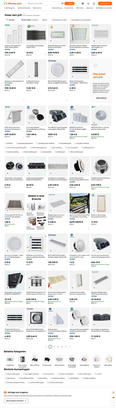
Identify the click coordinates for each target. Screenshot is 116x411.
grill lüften (9, 143)
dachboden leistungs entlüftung (14, 382)
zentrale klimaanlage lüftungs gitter (16, 147)
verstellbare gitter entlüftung (45, 143)
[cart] (88, 4)
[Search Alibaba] (44, 3)
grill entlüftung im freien (26, 378)
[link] (113, 392)
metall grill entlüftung (58, 378)
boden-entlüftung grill (84, 374)
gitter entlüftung (55, 147)
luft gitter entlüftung (88, 378)
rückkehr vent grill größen (66, 374)
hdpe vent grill (10, 378)
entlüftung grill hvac (87, 147)
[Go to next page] (69, 346)
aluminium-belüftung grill (36, 382)
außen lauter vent (48, 374)
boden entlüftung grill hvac (38, 147)
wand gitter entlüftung (82, 143)
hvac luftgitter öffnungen (31, 374)
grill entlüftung (42, 378)
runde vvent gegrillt (71, 147)
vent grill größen (45, 152)
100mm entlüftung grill (29, 152)
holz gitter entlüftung (12, 152)
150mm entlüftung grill (76, 152)
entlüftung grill (60, 152)
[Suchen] (69, 3)
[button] (62, 3)
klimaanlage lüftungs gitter (24, 143)
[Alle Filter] (10, 20)
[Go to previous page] (46, 346)
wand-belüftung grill (64, 143)
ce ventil (98, 374)
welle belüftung (73, 378)
